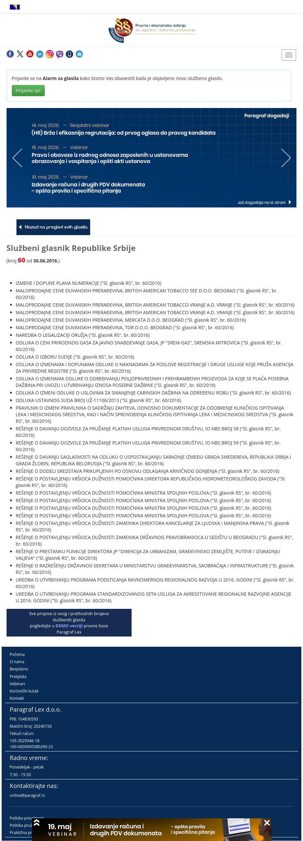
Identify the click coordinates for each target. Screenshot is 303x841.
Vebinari (17, 684)
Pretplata (18, 676)
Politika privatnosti (27, 818)
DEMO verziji (69, 626)
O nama (17, 662)
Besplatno (19, 669)
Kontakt (17, 698)
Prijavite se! (28, 90)
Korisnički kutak (24, 691)
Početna (17, 654)
